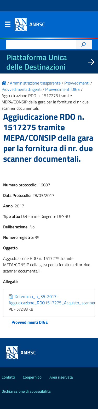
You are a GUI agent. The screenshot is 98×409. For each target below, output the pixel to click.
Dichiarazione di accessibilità (26, 391)
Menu (7, 25)
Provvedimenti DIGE (29, 322)
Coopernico (32, 377)
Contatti (8, 377)
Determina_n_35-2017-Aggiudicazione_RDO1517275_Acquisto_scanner (52, 299)
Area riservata (61, 377)
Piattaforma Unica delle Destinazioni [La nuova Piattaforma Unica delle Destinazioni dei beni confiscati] (36, 62)
